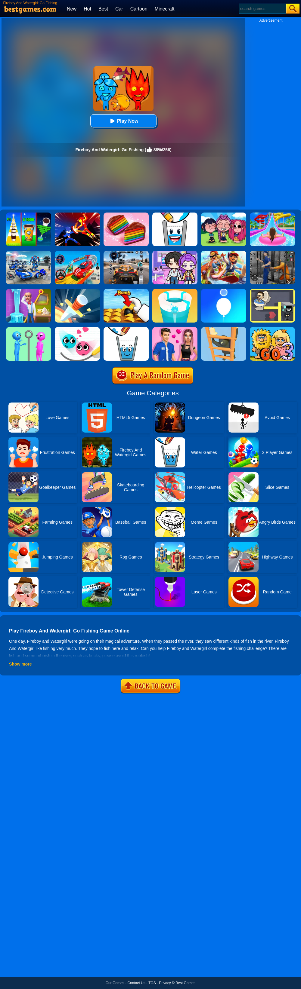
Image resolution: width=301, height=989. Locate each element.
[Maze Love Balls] (272, 291)
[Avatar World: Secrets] (174, 253)
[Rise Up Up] (223, 291)
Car (119, 8)
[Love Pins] (28, 329)
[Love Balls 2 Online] (77, 329)
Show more (20, 664)
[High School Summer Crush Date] (174, 329)
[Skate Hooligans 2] (223, 253)
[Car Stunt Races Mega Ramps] (77, 253)
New (71, 8)
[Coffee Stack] (28, 215)
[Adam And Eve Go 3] (272, 329)
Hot (87, 8)
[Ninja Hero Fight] (77, 215)
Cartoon (138, 8)
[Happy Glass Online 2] (126, 329)
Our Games (115, 983)
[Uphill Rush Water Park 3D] (272, 215)
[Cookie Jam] (126, 215)
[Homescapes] (28, 291)
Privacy (165, 983)
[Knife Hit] (77, 291)
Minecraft (165, 8)
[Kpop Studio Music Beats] (223, 215)
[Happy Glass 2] (174, 215)
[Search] (262, 9)
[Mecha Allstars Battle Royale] (28, 253)
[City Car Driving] (126, 253)
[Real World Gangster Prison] (272, 253)
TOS (152, 983)
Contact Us (136, 983)
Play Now (123, 121)
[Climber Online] (223, 329)
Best (103, 8)
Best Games (185, 983)
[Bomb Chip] (126, 291)
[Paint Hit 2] (174, 291)
